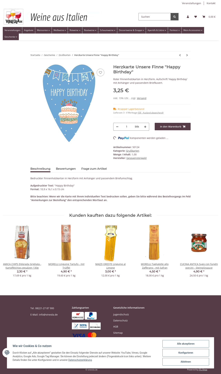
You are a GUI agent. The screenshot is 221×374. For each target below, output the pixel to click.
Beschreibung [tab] (40, 168)
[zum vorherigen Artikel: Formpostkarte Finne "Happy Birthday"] (180, 55)
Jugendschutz (121, 314)
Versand (141, 98)
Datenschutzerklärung (80, 360)
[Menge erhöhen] (145, 126)
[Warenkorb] (209, 17)
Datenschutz (120, 320)
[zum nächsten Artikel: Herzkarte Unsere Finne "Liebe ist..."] (187, 55)
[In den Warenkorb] (173, 126)
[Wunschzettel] (196, 17)
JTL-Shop (203, 369)
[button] (188, 17)
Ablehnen (186, 361)
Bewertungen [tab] (66, 168)
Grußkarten (132, 150)
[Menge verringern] (117, 126)
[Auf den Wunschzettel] (100, 72)
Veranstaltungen (191, 3)
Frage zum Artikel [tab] (94, 168)
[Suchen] (154, 16)
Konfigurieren (185, 352)
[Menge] (126, 126)
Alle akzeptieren (185, 343)
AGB (115, 326)
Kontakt (211, 3)
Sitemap (118, 332)
